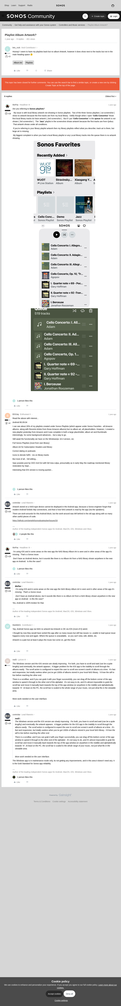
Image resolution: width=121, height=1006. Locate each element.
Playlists (29, 63)
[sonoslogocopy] (60, 5)
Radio (29, 5)
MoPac (16, 105)
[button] (3, 17)
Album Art (18, 63)
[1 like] (22, 400)
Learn (13, 5)
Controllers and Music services (72, 25)
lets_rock (16, 48)
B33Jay (16, 414)
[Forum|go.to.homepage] (31, 16)
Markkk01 (17, 625)
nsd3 (15, 660)
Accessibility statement (77, 801)
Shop (7, 5)
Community (7, 25)
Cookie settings (59, 801)
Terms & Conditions (42, 801)
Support (21, 5)
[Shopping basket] (113, 5)
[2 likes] (23, 534)
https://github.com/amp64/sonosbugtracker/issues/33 (35, 520)
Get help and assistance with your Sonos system (35, 25)
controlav (16, 503)
